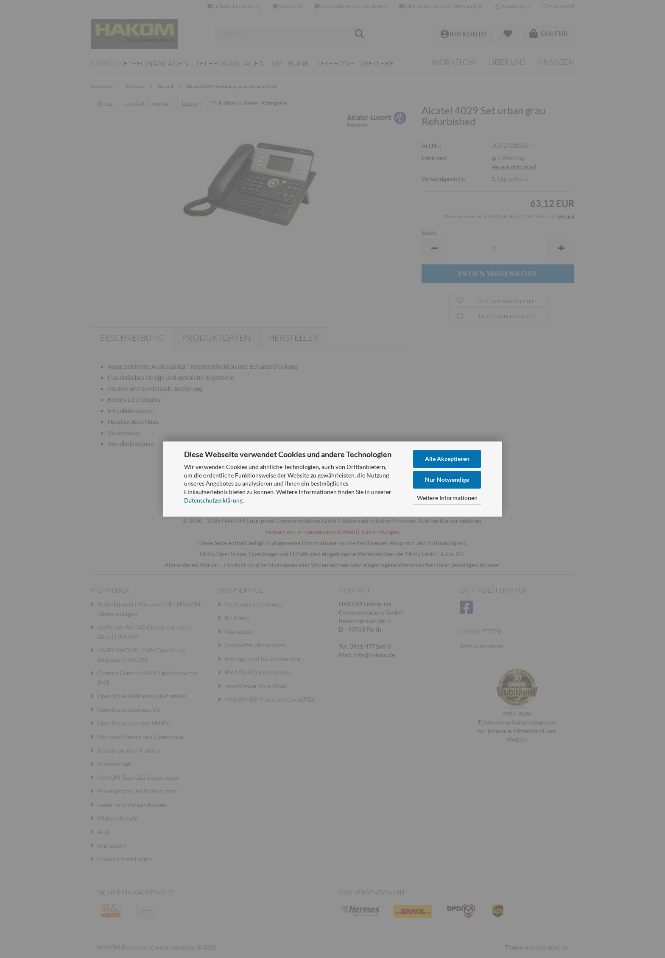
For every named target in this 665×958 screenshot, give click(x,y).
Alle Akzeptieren (447, 458)
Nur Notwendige (447, 479)
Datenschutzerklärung (213, 500)
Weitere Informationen (447, 497)
